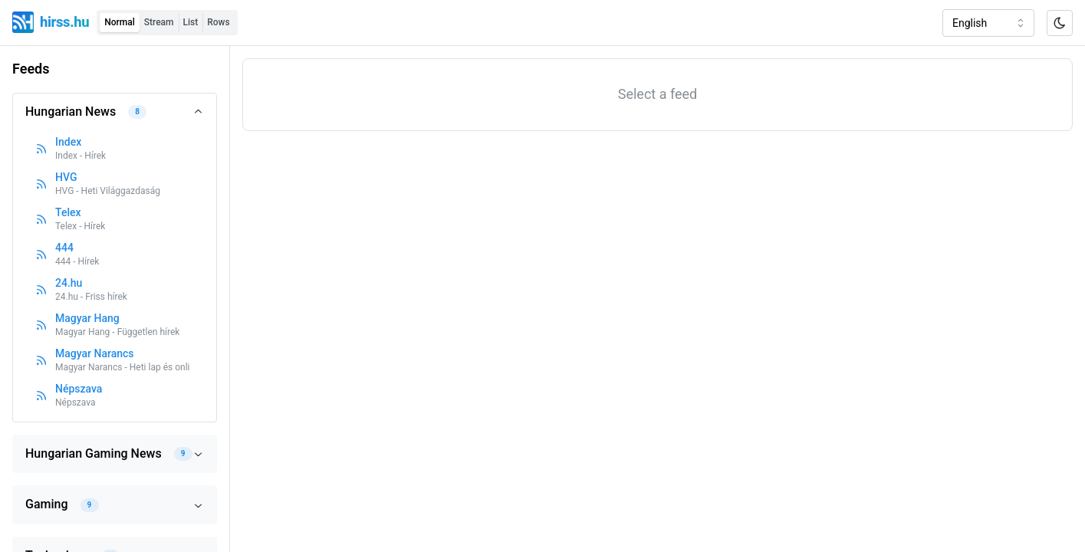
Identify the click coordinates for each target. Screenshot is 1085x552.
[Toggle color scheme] (1060, 23)
